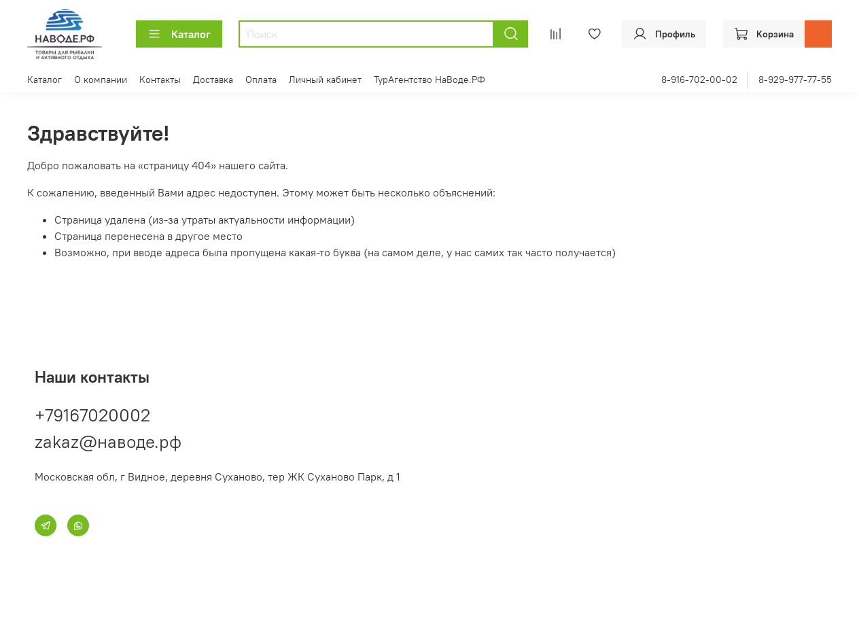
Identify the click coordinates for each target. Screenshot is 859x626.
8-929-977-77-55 (795, 79)
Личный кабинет (325, 79)
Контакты (160, 79)
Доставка (213, 79)
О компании (100, 79)
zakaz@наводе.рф (108, 441)
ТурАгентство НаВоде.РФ (429, 79)
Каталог (179, 34)
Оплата (261, 79)
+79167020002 (92, 415)
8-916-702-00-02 (699, 79)
